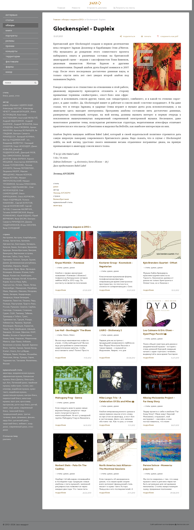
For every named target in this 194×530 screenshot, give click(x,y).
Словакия (17, 310)
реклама (7, 439)
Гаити (26, 256)
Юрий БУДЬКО (24, 215)
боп (8, 382)
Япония (6, 363)
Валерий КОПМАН (25, 136)
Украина (18, 322)
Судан (6, 313)
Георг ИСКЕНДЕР (21, 146)
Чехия (5, 329)
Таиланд (20, 313)
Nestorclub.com (183, 524)
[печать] (146, 36)
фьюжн (31, 417)
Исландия (7, 272)
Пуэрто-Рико (29, 303)
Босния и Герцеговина (21, 335)
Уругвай (27, 322)
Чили (11, 329)
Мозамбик (32, 354)
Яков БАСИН (20, 218)
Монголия (7, 357)
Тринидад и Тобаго (12, 316)
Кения (5, 338)
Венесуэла (8, 253)
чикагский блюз (10, 423)
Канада (15, 278)
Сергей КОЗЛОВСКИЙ (13, 206)
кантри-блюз (30, 395)
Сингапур (7, 310)
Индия (25, 266)
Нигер (16, 357)
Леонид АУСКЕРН (61, 193)
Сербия (31, 307)
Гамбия (12, 348)
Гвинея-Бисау (30, 348)
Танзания (20, 360)
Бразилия (32, 247)
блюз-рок (29, 379)
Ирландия (30, 269)
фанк (14, 417)
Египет (6, 351)
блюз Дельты (17, 379)
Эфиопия (25, 332)
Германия (7, 259)
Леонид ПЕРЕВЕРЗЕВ (23, 168)
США (12, 313)
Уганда (28, 319)
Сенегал (23, 307)
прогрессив (8, 404)
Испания (17, 272)
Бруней (25, 345)
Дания (6, 263)
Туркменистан (9, 319)
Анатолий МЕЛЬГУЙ (27, 118)
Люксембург (8, 288)
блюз (5, 95)
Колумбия (31, 278)
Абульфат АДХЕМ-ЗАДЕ (21, 105)
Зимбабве (7, 266)
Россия (6, 307)
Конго (13, 351)
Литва (33, 285)
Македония (21, 288)
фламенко (22, 417)
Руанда (23, 357)
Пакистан (17, 300)
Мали (5, 291)
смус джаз (14, 407)
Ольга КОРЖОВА (26, 196)
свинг (5, 407)
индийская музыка (17, 392)
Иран (22, 269)
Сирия (31, 357)
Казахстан (15, 275)
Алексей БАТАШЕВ (20, 111)
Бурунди (7, 250)
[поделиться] (127, 36)
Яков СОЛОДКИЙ (11, 228)
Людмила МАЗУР (11, 171)
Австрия (18, 237)
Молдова (32, 291)
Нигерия (13, 294)
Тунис (25, 316)
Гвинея (20, 348)
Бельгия (6, 247)
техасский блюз (16, 411)
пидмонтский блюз (12, 398)
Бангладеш (20, 244)
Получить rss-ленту (124, 8)
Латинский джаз (19, 382)
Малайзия (31, 288)
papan (6, 105)
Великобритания (19, 250)
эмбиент (23, 423)
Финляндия (8, 326)
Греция (24, 259)
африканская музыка (12, 376)
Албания (26, 341)
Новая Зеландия (21, 297)
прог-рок (15, 401)
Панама (26, 300)
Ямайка (6, 335)
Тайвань (28, 313)
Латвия (18, 285)
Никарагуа (8, 297)
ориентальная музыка (13, 395)
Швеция (31, 329)
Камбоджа (26, 275)
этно (17, 95)
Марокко (13, 291)
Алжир (6, 240)
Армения (25, 240)
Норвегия (7, 300)
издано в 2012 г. (78, 19)
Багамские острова (12, 345)
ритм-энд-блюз (22, 404)
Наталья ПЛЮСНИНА (26, 184)
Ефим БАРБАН (19, 159)
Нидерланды (24, 294)
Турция (20, 319)
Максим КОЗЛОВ (24, 174)
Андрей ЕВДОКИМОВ (13, 121)
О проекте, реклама (97, 8)
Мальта (6, 341)
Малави (22, 354)
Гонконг (16, 259)
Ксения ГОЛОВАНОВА (13, 165)
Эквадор (7, 332)
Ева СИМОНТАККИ (12, 155)
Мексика (22, 291)
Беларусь (31, 244)
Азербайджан (29, 237)
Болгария (22, 247)
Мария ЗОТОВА (10, 177)
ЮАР (32, 332)
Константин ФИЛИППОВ (25, 162)
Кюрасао (19, 338)
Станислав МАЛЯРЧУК (21, 209)
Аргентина (15, 240)
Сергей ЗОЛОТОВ (23, 203)
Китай (23, 278)
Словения (27, 310)
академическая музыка (23, 373)
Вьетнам (7, 256)
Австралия (8, 237)
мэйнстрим (16, 385)
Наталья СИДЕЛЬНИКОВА (15, 187)
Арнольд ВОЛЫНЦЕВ (24, 130)
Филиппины (31, 360)
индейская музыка (20, 389)
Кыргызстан (8, 285)
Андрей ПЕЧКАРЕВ (23, 124)
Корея (6, 281)
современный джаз (18, 426)
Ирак (16, 269)
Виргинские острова (23, 253)
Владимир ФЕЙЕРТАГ (13, 143)
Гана (21, 256)
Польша (6, 303)
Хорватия (28, 326)
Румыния (14, 307)
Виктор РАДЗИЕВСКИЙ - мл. (16, 140)
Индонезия (8, 269)
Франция (18, 326)
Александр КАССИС (12, 108)
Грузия (32, 259)
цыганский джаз (20, 420)
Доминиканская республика (23, 263)
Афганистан (8, 244)
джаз (11, 95)
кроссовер (25, 401)
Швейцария (20, 329)
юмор (9, 71)
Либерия (7, 354)
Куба (24, 281)
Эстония (16, 332)
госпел (25, 385)
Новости (76, 8)
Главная (61, 8)
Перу (33, 300)
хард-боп (7, 420)
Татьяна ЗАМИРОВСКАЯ (14, 212)
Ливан (26, 285)
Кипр (12, 338)
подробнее (60, 290)
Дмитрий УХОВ (28, 152)
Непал (6, 294)
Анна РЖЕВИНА (21, 127)
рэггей (34, 404)
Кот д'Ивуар (23, 351)
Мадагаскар (30, 338)
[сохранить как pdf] (167, 36)
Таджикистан (9, 360)
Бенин (14, 247)
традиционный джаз (13, 414)
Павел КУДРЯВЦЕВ (12, 199)
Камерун (7, 278)
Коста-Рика (15, 281)
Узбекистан (8, 322)
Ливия (15, 354)
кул (4, 382)
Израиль (17, 266)
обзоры (65, 19)
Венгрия (32, 250)
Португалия (16, 303)
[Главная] (96, 3)
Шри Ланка (16, 341)
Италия (25, 272)
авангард (7, 373)
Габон (14, 256)
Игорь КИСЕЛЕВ (28, 225)
